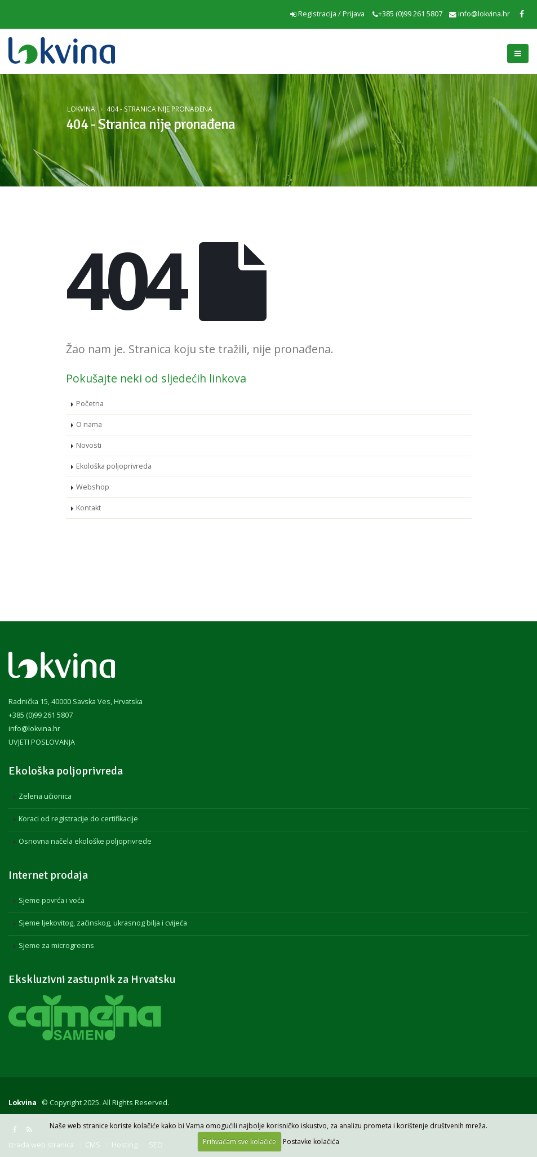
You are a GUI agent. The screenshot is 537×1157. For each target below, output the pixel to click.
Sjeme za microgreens (56, 945)
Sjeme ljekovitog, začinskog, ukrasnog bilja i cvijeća (103, 923)
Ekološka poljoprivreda (114, 466)
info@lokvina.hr (479, 14)
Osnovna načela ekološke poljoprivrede (85, 841)
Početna (90, 403)
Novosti (88, 445)
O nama (89, 424)
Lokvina (81, 108)
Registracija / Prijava (327, 14)
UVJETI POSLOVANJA (41, 742)
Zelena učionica (45, 796)
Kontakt (88, 508)
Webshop (92, 487)
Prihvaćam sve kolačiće (239, 1141)
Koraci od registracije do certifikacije (78, 819)
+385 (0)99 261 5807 (407, 14)
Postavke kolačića (311, 1141)
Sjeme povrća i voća (52, 900)
